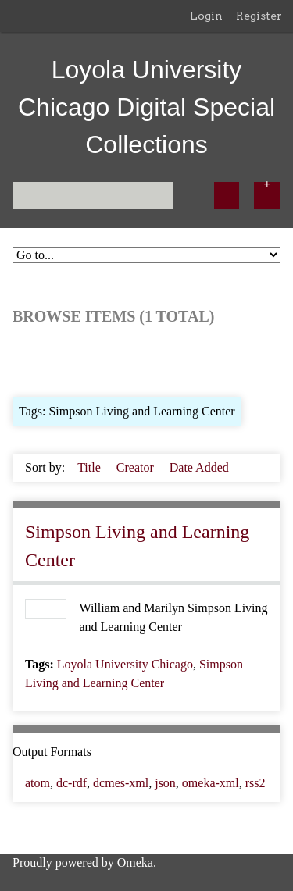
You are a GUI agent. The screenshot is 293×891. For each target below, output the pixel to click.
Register (259, 15)
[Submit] (226, 195)
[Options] (267, 195)
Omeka (135, 862)
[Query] (93, 195)
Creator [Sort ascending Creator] (136, 467)
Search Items (202, 359)
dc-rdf (71, 782)
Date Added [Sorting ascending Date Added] (199, 467)
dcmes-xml (120, 782)
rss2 (255, 782)
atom (37, 782)
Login (206, 15)
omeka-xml (210, 782)
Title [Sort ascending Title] (90, 467)
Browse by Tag (118, 359)
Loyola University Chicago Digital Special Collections (146, 107)
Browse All (41, 359)
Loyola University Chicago (125, 664)
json (165, 782)
